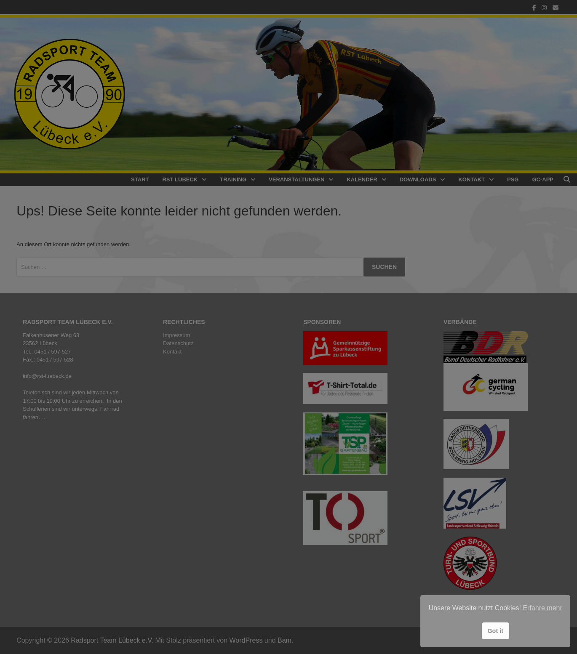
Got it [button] (495, 630)
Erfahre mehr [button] (542, 607)
